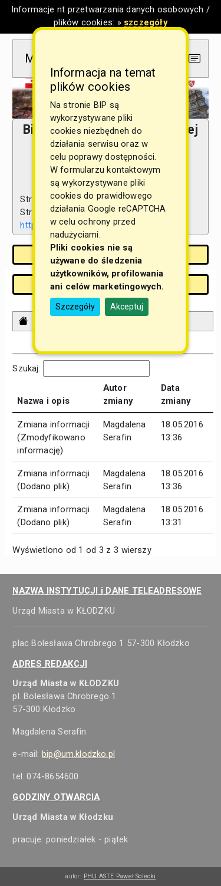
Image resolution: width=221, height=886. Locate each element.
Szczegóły (75, 306)
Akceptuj (126, 306)
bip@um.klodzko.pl (78, 754)
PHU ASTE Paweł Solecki (120, 876)
